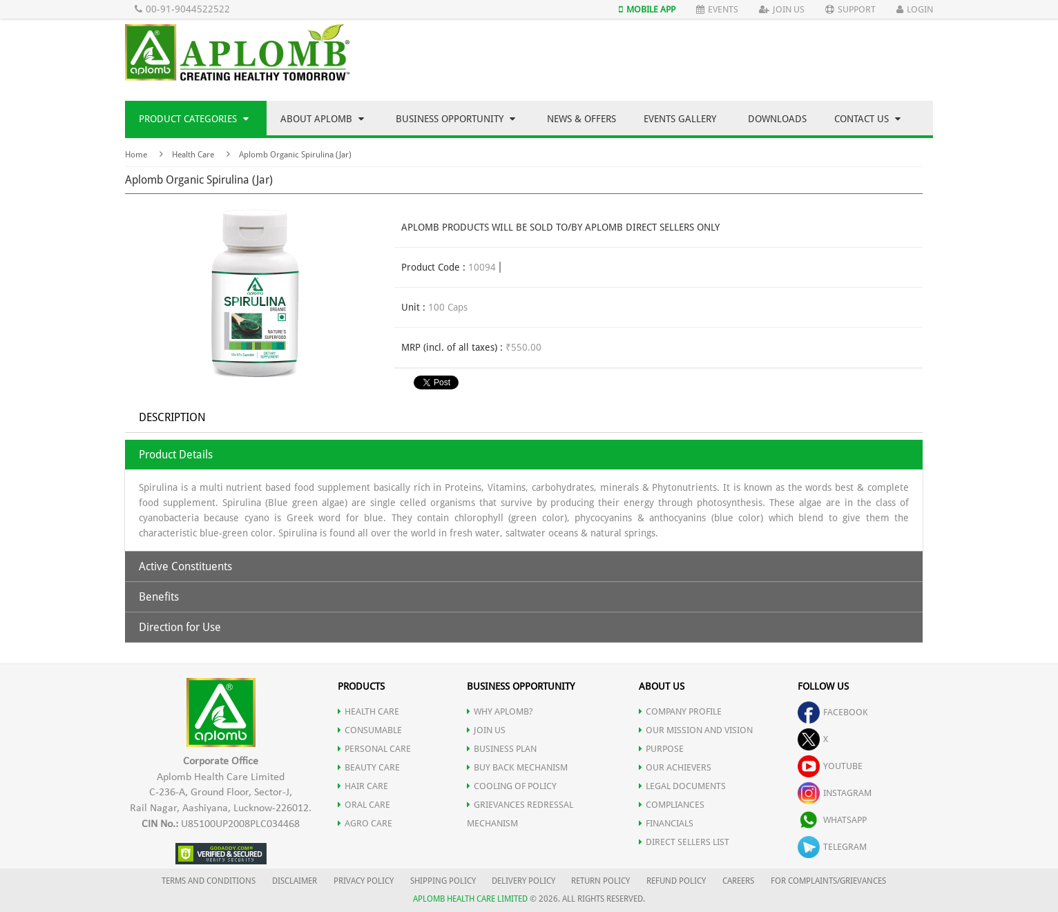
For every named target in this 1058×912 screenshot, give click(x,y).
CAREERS (738, 881)
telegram (832, 847)
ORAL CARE (364, 804)
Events (717, 9)
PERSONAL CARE (374, 749)
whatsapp (832, 820)
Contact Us (867, 118)
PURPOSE (661, 749)
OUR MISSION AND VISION (696, 730)
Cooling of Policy (512, 786)
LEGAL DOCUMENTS (682, 786)
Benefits (159, 596)
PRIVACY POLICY (364, 881)
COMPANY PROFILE (680, 711)
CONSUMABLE (370, 730)
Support (850, 9)
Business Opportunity (455, 118)
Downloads (777, 118)
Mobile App (647, 9)
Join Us (782, 9)
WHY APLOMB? (500, 711)
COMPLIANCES (671, 804)
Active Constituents (185, 566)
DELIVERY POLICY (523, 881)
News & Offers (581, 118)
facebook (833, 712)
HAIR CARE (363, 786)
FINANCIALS (666, 823)
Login (914, 9)
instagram (835, 793)
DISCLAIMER (294, 881)
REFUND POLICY (676, 881)
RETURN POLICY (600, 881)
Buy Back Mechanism (517, 767)
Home (136, 154)
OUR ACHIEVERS (675, 767)
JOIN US (486, 730)
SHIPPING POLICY (444, 881)
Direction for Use (180, 627)
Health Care (193, 154)
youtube (830, 766)
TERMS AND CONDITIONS (209, 881)
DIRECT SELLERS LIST (684, 842)
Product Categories (194, 118)
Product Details (176, 454)
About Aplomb (322, 118)
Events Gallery (680, 118)
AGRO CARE (365, 823)
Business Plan (502, 749)
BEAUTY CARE (369, 767)
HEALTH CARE (368, 711)
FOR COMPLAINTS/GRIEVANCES (828, 881)
